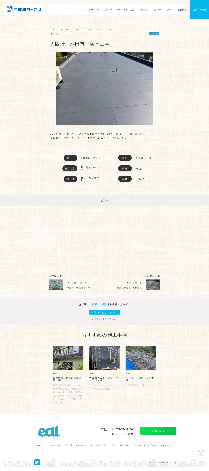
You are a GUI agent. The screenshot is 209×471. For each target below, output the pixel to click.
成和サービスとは (84, 445)
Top (53, 29)
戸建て (78, 29)
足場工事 (68, 445)
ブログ (114, 445)
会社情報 (136, 445)
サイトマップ (166, 445)
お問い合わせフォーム (104, 312)
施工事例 (65, 29)
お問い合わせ (150, 445)
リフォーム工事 (53, 445)
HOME (38, 445)
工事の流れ (102, 445)
